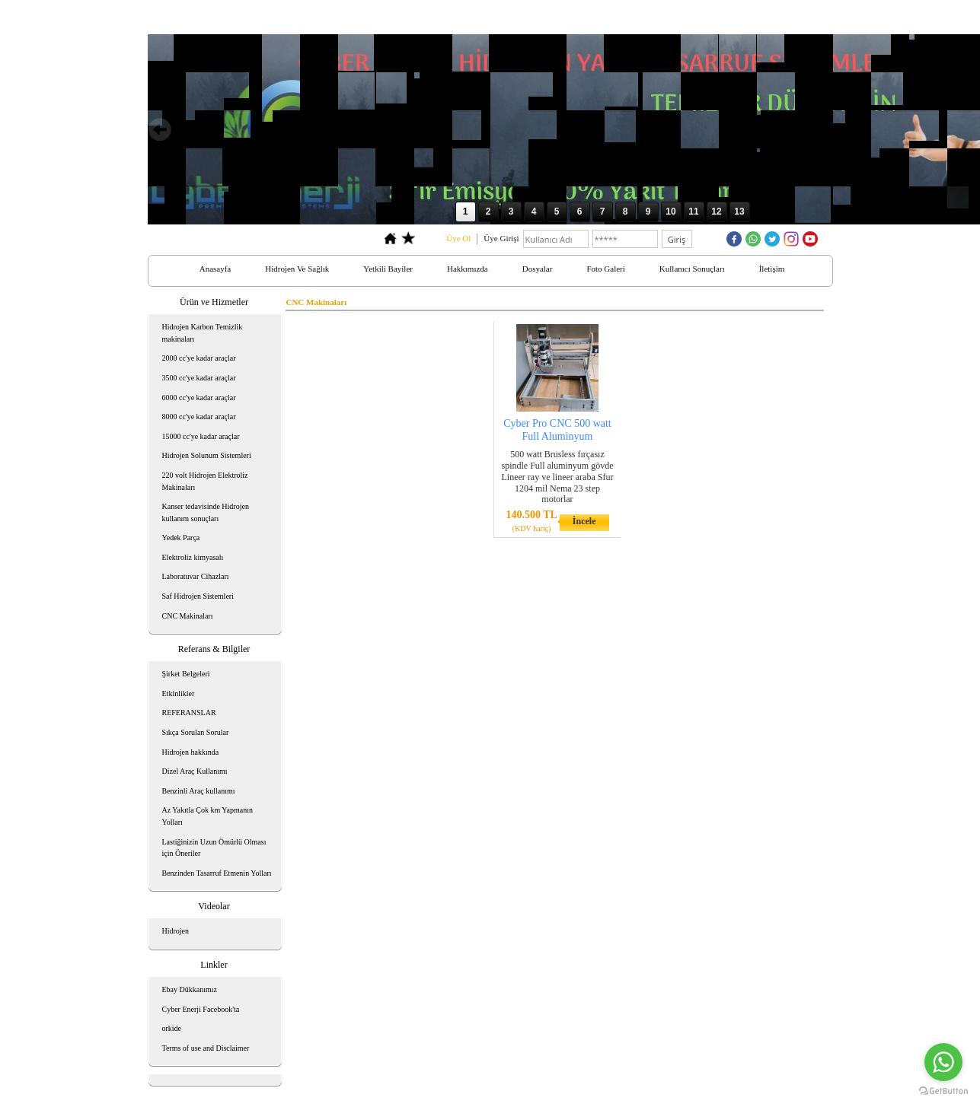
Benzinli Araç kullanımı (198, 791)
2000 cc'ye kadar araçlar (199, 358)
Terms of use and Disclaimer (206, 1048)
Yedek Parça (181, 537)
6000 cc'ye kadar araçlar (199, 397)
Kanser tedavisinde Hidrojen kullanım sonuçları (205, 512)
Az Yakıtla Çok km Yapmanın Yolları (207, 816)
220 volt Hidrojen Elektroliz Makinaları (205, 481)
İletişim (772, 268)
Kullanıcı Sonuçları (692, 268)
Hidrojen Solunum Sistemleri (206, 455)
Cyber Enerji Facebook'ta (201, 1009)
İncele (584, 521)
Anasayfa (215, 268)
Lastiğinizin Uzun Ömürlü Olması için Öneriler (214, 848)
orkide (172, 1028)
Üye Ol (458, 238)
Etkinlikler (178, 693)
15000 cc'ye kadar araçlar (201, 436)
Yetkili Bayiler (388, 268)
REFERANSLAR (189, 712)
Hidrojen (176, 931)
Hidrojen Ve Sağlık (297, 268)
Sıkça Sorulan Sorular (195, 732)
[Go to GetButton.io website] (943, 1091)
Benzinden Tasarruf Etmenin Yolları (217, 873)
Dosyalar (537, 268)
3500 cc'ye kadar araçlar (199, 378)
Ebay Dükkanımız (189, 989)
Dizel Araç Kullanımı (195, 771)
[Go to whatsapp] (943, 1062)
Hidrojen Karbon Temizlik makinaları (202, 333)
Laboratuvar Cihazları (195, 576)
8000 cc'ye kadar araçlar (199, 416)
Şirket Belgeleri (186, 674)
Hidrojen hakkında (190, 752)
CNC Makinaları (187, 616)
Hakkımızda (467, 268)
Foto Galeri (605, 268)
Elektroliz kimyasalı (193, 557)
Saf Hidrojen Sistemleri (198, 596)
